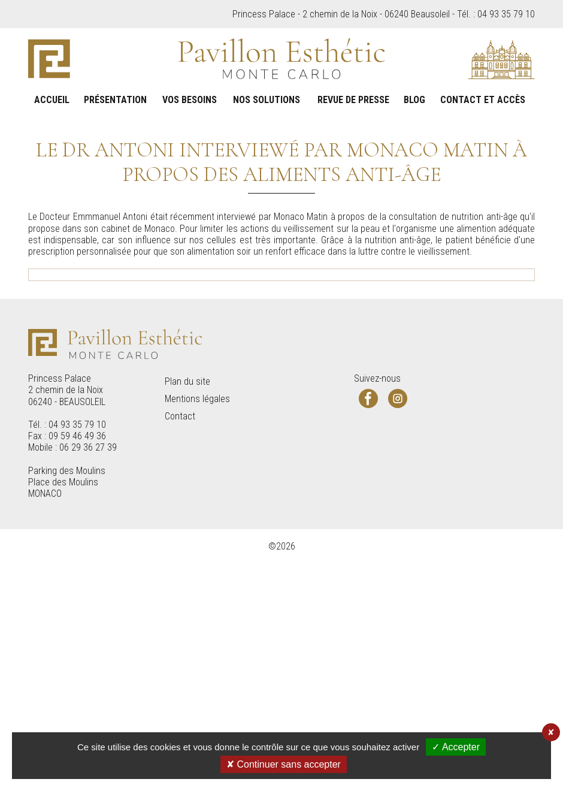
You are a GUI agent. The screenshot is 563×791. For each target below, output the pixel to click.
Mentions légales (197, 637)
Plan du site (187, 620)
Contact (180, 654)
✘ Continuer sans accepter (283, 764)
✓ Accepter (456, 747)
